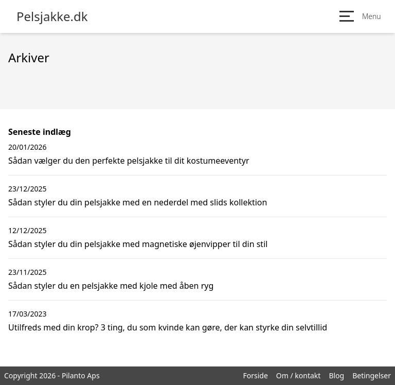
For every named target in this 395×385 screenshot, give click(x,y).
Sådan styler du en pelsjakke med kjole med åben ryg (110, 285)
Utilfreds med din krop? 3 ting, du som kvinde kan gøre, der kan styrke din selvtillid (167, 327)
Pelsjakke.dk (52, 16)
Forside (255, 375)
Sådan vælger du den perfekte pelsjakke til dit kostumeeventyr (128, 160)
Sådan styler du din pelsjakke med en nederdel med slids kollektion (137, 202)
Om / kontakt (298, 375)
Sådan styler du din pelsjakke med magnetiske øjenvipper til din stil (137, 244)
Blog (336, 375)
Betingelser (371, 375)
